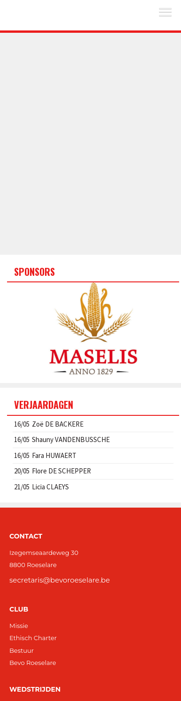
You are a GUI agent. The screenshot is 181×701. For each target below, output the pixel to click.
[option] (93, 329)
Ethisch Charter (33, 638)
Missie (18, 625)
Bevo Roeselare (32, 662)
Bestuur (21, 650)
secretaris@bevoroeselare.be (59, 580)
